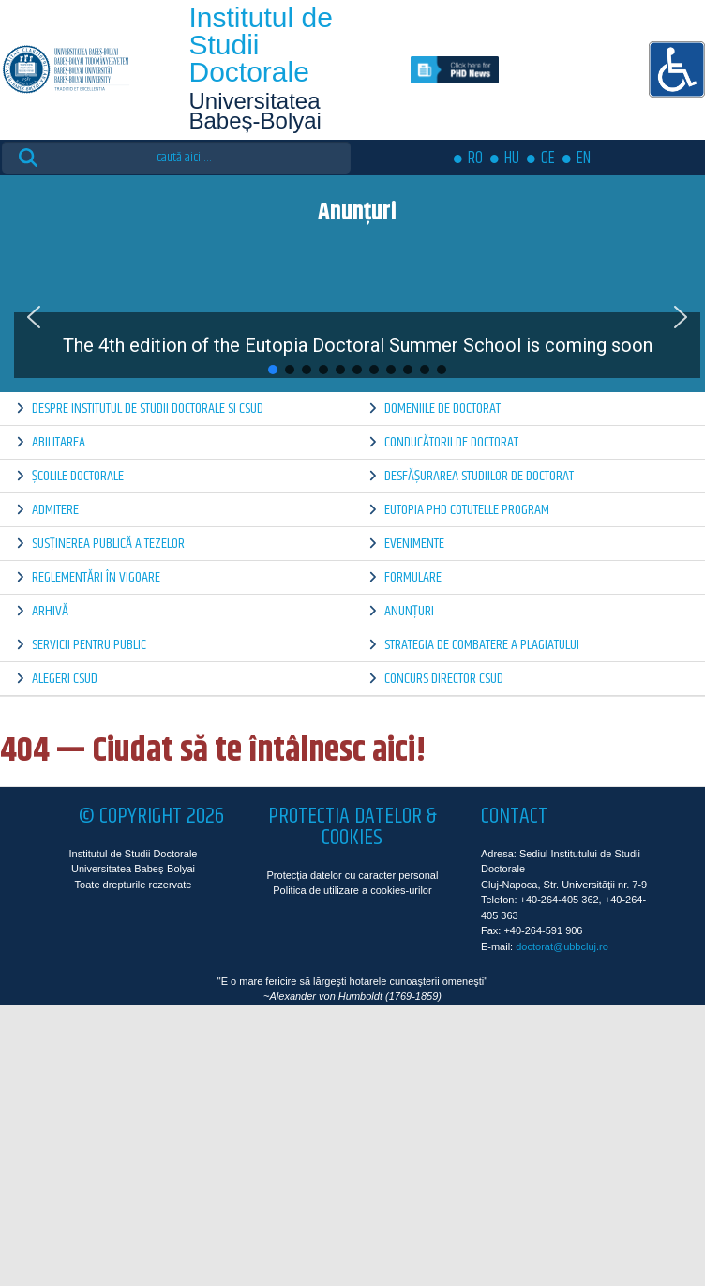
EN (584, 158)
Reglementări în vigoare (96, 577)
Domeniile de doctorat (442, 408)
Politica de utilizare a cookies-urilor (352, 890)
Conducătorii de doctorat (451, 442)
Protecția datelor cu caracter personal (353, 875)
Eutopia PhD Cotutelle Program (466, 510)
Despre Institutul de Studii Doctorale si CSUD (147, 408)
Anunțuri (409, 611)
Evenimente (414, 543)
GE (548, 158)
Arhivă (50, 611)
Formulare (413, 577)
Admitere (55, 510)
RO (475, 158)
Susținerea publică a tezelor (108, 543)
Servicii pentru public (89, 645)
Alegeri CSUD (65, 678)
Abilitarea (58, 442)
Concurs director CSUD (443, 678)
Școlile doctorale (78, 476)
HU (511, 158)
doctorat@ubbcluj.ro (562, 946)
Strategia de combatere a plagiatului (481, 645)
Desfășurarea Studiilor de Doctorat (479, 476)
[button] (34, 317)
